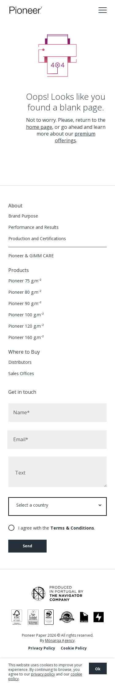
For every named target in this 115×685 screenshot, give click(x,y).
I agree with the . (56, 528)
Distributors (20, 362)
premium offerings (75, 137)
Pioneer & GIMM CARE (31, 256)
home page (39, 127)
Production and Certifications (37, 238)
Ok (98, 669)
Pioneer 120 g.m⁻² (26, 326)
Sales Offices (21, 373)
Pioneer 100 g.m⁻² (26, 315)
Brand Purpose (23, 216)
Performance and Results (33, 227)
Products (18, 270)
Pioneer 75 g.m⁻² (24, 281)
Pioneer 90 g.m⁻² (24, 303)
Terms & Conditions (72, 528)
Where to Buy (24, 351)
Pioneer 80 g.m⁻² (24, 292)
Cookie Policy (74, 648)
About (15, 205)
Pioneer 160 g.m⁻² (26, 337)
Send (27, 546)
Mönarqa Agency (60, 640)
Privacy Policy (41, 648)
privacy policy (43, 674)
